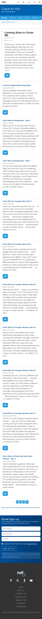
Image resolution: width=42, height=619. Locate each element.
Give (39, 2)
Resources (21, 607)
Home (21, 587)
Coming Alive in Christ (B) (19, 34)
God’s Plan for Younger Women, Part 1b (19, 370)
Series (27, 18)
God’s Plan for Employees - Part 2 (16, 120)
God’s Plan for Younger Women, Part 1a (19, 413)
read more (31, 544)
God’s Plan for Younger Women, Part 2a (19, 327)
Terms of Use (11, 556)
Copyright (21, 603)
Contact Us (21, 594)
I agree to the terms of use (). (19, 544)
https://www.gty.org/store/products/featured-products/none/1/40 (22, 507)
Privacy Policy (21, 597)
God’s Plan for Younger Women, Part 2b (19, 284)
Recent (4, 18)
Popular (12, 18)
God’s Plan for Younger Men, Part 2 (17, 201)
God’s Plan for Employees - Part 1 (16, 161)
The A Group (37, 612)
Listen (7, 75)
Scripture (35, 18)
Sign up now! (8, 549)
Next (27, 502)
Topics (20, 18)
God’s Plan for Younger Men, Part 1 (17, 244)
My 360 (23, 2)
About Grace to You (8, 22)
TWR (23, 612)
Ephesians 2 (10, 40)
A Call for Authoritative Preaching (17, 85)
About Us (21, 590)
